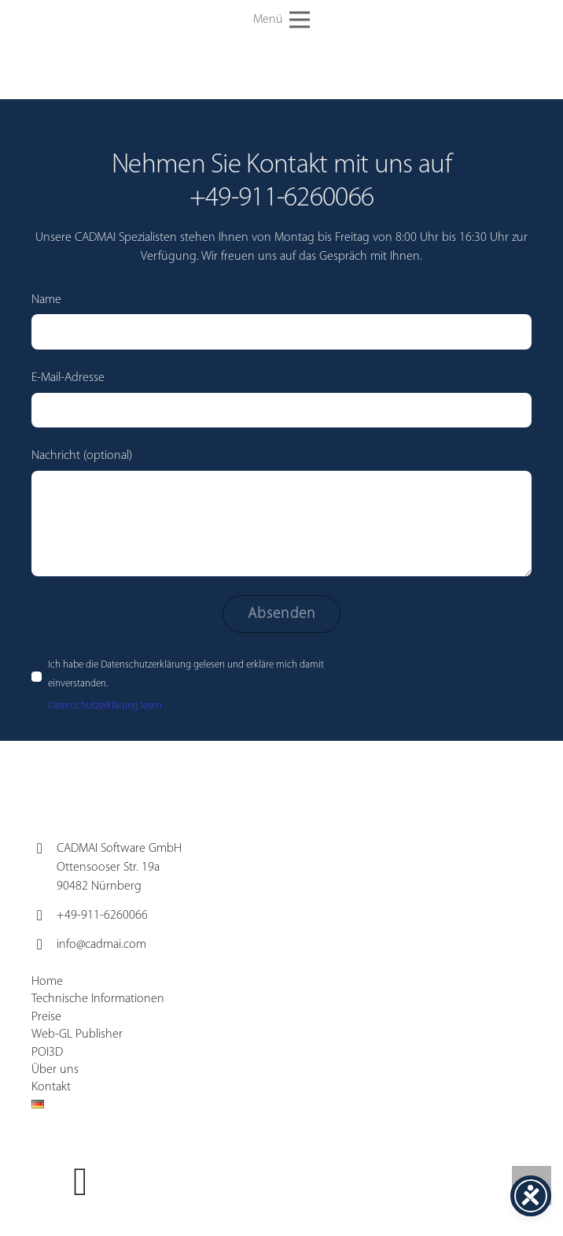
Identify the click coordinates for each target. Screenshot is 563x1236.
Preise (46, 1017)
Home (47, 981)
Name (281, 322)
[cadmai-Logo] (148, 20)
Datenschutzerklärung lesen (105, 706)
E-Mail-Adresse (281, 399)
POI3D (47, 1052)
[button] (281, 19)
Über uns (55, 1070)
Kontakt (51, 1087)
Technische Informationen (97, 999)
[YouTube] (80, 1182)
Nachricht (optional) (281, 513)
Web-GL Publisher (77, 1034)
